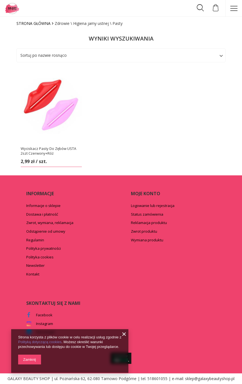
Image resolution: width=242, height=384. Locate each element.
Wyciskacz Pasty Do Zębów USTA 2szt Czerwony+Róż (48, 151)
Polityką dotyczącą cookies (39, 342)
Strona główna (33, 23)
